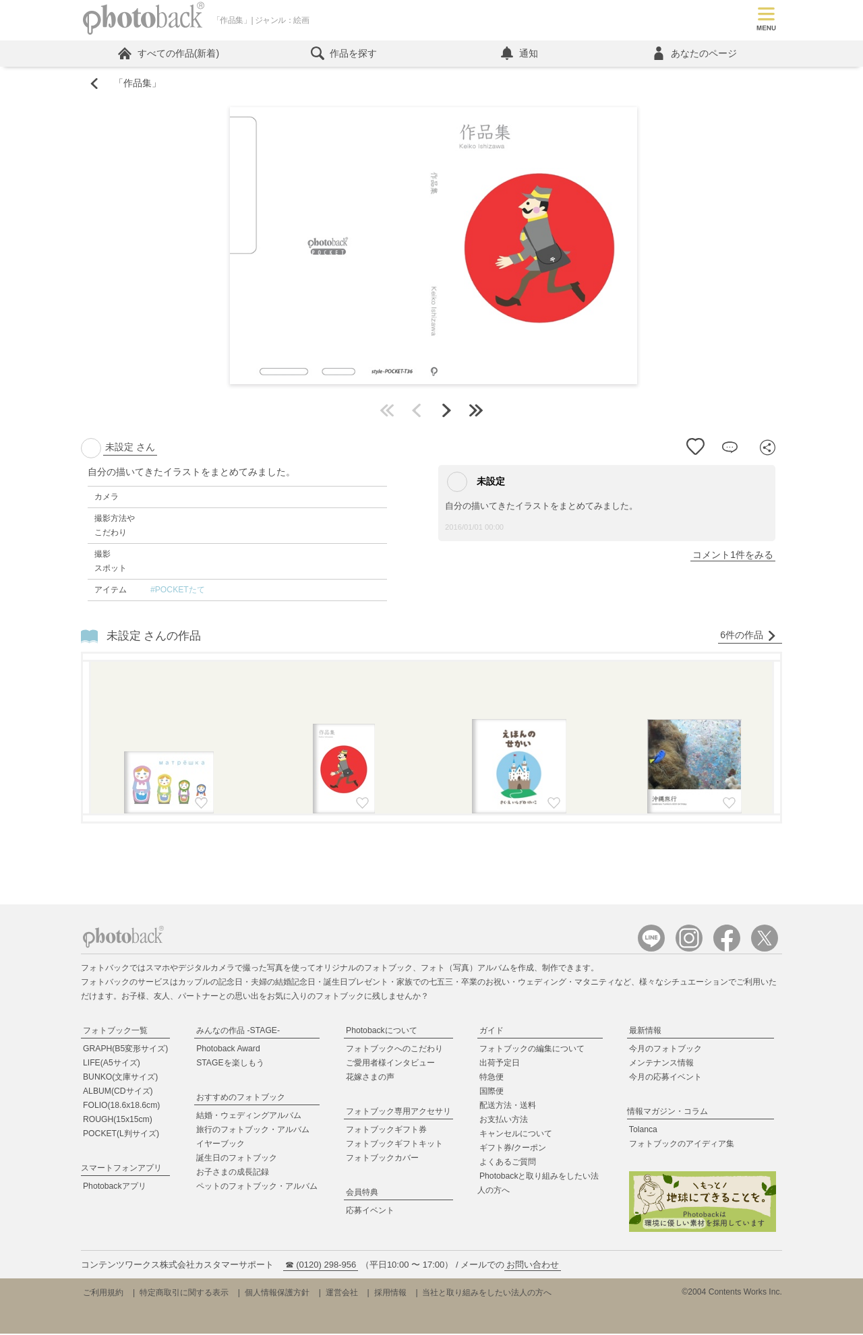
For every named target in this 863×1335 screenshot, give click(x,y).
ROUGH (117, 1121)
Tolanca (643, 1131)
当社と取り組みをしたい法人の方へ (487, 1294)
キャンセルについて (515, 1135)
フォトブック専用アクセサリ (398, 1113)
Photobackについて (381, 1032)
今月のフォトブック (665, 1050)
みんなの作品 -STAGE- (238, 1032)
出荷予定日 (499, 1064)
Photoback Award (228, 1050)
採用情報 (390, 1294)
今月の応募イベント (665, 1079)
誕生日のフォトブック (236, 1160)
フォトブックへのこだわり (394, 1050)
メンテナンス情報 (661, 1064)
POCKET (121, 1135)
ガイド (491, 1032)
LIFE (111, 1064)
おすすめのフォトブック (240, 1099)
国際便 (491, 1093)
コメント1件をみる (732, 556)
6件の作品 (748, 637)
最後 (476, 412)
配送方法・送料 (507, 1107)
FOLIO (121, 1107)
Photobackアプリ (114, 1188)
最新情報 (645, 1032)
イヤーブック (220, 1145)
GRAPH (125, 1050)
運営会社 (342, 1294)
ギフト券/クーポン (512, 1149)
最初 (387, 412)
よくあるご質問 (507, 1164)
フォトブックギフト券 (386, 1131)
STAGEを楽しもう (230, 1064)
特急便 (491, 1079)
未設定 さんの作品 (154, 637)
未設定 (476, 484)
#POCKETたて (177, 591)
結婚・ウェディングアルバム (248, 1117)
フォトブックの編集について (532, 1050)
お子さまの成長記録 (232, 1174)
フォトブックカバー (382, 1160)
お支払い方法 (503, 1121)
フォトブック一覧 (115, 1032)
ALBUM (118, 1093)
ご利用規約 (103, 1294)
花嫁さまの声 (370, 1079)
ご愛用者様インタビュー (390, 1064)
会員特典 (362, 1194)
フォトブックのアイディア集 (681, 1145)
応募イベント (370, 1212)
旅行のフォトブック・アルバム (252, 1131)
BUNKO (120, 1079)
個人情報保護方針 (277, 1294)
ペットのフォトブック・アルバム (257, 1188)
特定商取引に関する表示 (184, 1294)
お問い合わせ (532, 1266)
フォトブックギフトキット (394, 1145)
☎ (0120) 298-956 (321, 1266)
